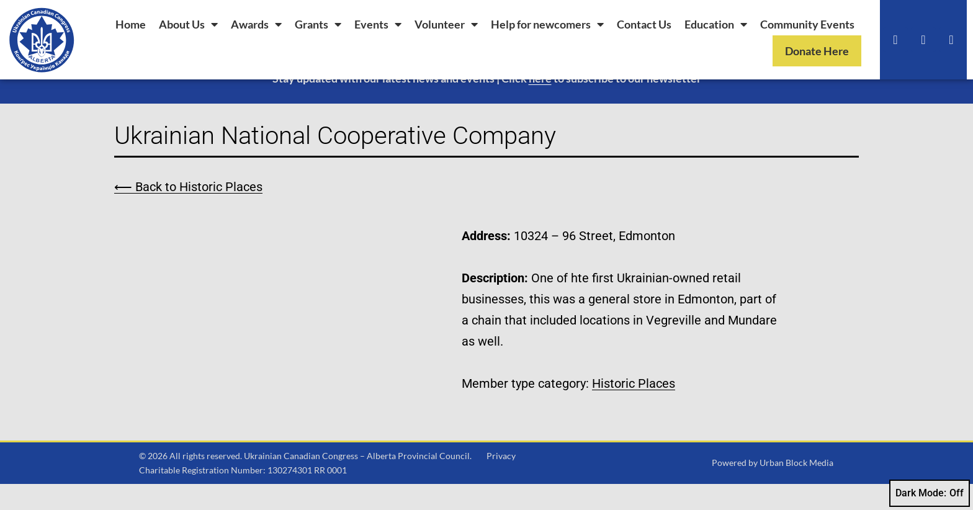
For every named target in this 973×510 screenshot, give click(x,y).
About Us (188, 24)
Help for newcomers (547, 24)
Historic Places (633, 409)
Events (377, 24)
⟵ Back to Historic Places (188, 212)
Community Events (807, 24)
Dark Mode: (929, 493)
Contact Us (644, 24)
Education (715, 24)
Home (130, 24)
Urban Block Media (796, 489)
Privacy (501, 481)
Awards (256, 24)
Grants (318, 24)
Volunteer (446, 24)
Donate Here (817, 51)
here (540, 104)
